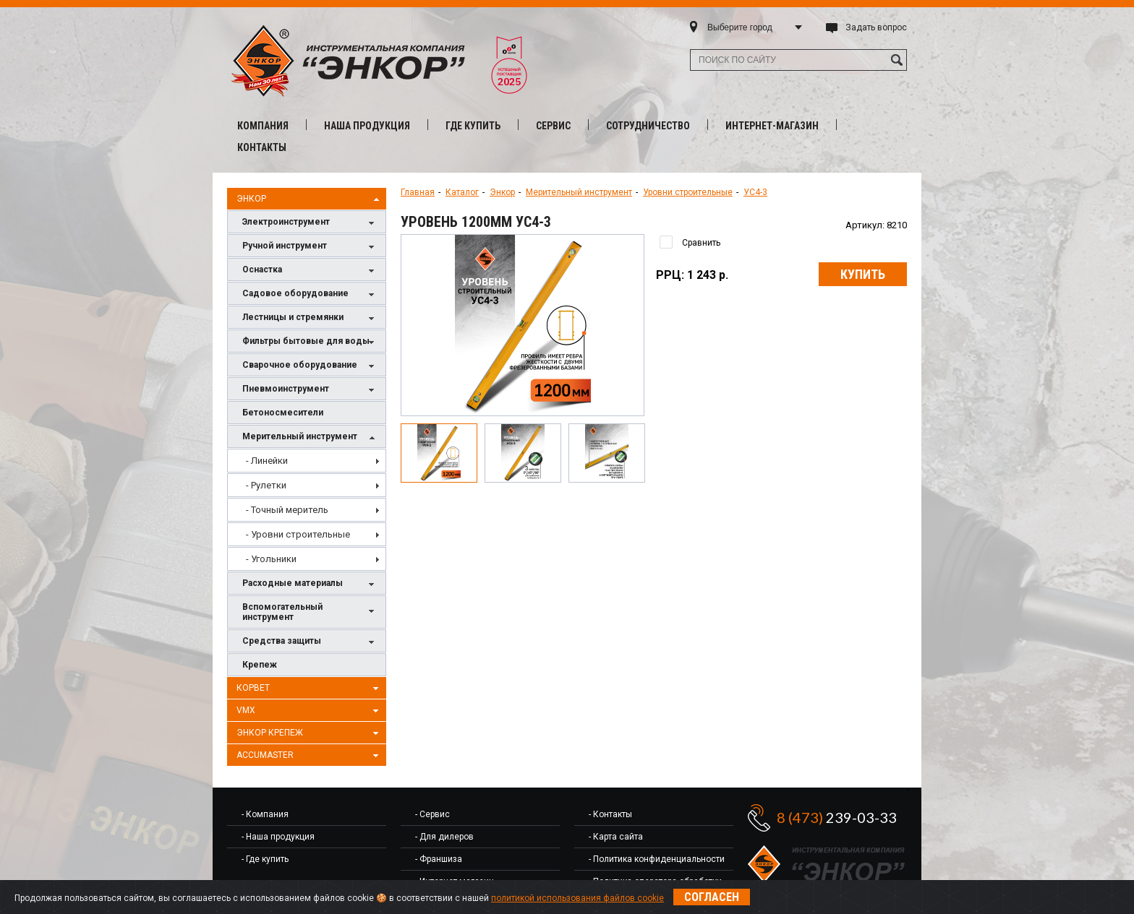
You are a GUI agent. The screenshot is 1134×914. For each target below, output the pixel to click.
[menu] (306, 510)
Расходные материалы (310, 584)
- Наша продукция (278, 837)
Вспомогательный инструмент (310, 612)
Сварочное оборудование (310, 366)
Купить (862, 274)
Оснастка (310, 270)
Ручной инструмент (310, 247)
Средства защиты (310, 642)
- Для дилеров (444, 837)
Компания (263, 126)
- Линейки (267, 460)
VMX (309, 711)
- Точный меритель (287, 509)
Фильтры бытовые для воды (310, 342)
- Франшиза (438, 859)
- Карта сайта (616, 837)
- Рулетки (266, 485)
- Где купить (265, 859)
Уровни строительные (688, 192)
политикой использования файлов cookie (577, 898)
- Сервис (432, 814)
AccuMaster (309, 756)
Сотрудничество (648, 126)
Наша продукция (367, 126)
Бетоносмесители (282, 413)
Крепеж (259, 665)
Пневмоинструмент (310, 390)
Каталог (462, 192)
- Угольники (271, 558)
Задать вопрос (876, 27)
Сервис (553, 126)
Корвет (309, 688)
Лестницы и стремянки (310, 318)
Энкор (309, 199)
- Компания (265, 814)
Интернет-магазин (772, 126)
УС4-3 (755, 192)
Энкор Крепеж (309, 733)
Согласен (711, 897)
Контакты (261, 147)
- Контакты (610, 814)
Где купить (473, 126)
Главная (418, 192)
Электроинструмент (310, 223)
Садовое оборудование (310, 294)
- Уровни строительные (298, 534)
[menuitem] (306, 461)
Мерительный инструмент (310, 437)
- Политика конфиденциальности (657, 859)
